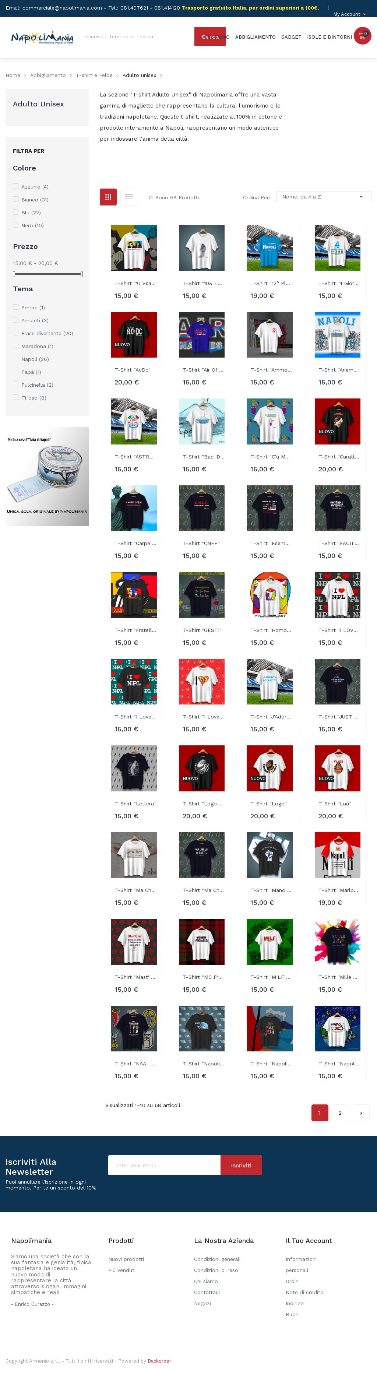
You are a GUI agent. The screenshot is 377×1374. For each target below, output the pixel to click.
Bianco (35, 200)
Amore (33, 307)
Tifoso (33, 398)
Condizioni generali (217, 1259)
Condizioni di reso (216, 1270)
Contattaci (207, 1292)
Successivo (361, 1110)
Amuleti (35, 320)
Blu (31, 212)
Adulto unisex (38, 104)
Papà (31, 372)
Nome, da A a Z (324, 196)
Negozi (202, 1303)
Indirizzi (295, 1303)
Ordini (293, 1281)
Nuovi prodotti (126, 1259)
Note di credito (305, 1292)
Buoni (293, 1314)
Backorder (159, 1361)
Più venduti (121, 1270)
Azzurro (35, 187)
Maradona (37, 346)
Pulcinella (37, 385)
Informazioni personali (301, 1264)
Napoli (35, 359)
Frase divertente (47, 333)
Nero (32, 225)
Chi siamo (206, 1281)
